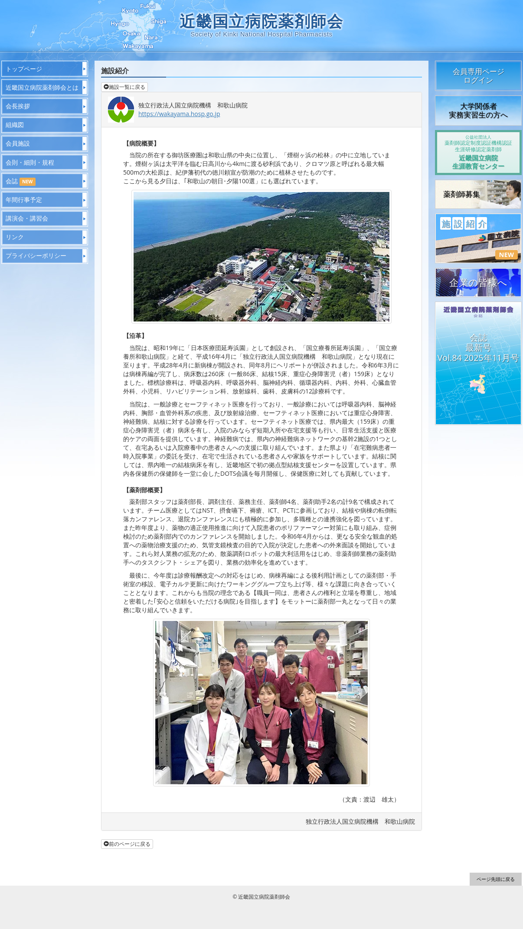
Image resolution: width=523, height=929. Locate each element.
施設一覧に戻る (124, 87)
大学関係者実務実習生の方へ (478, 110)
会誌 (21, 181)
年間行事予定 (24, 199)
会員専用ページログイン (478, 75)
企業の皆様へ (478, 282)
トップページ (24, 69)
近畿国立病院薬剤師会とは (42, 87)
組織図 (15, 124)
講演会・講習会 (27, 218)
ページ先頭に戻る (496, 879)
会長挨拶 (18, 106)
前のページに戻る (127, 844)
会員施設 (18, 143)
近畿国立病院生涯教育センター (478, 152)
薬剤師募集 (461, 194)
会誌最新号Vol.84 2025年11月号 (478, 347)
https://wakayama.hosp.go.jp (179, 114)
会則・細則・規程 (30, 162)
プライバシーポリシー (36, 255)
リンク (15, 237)
